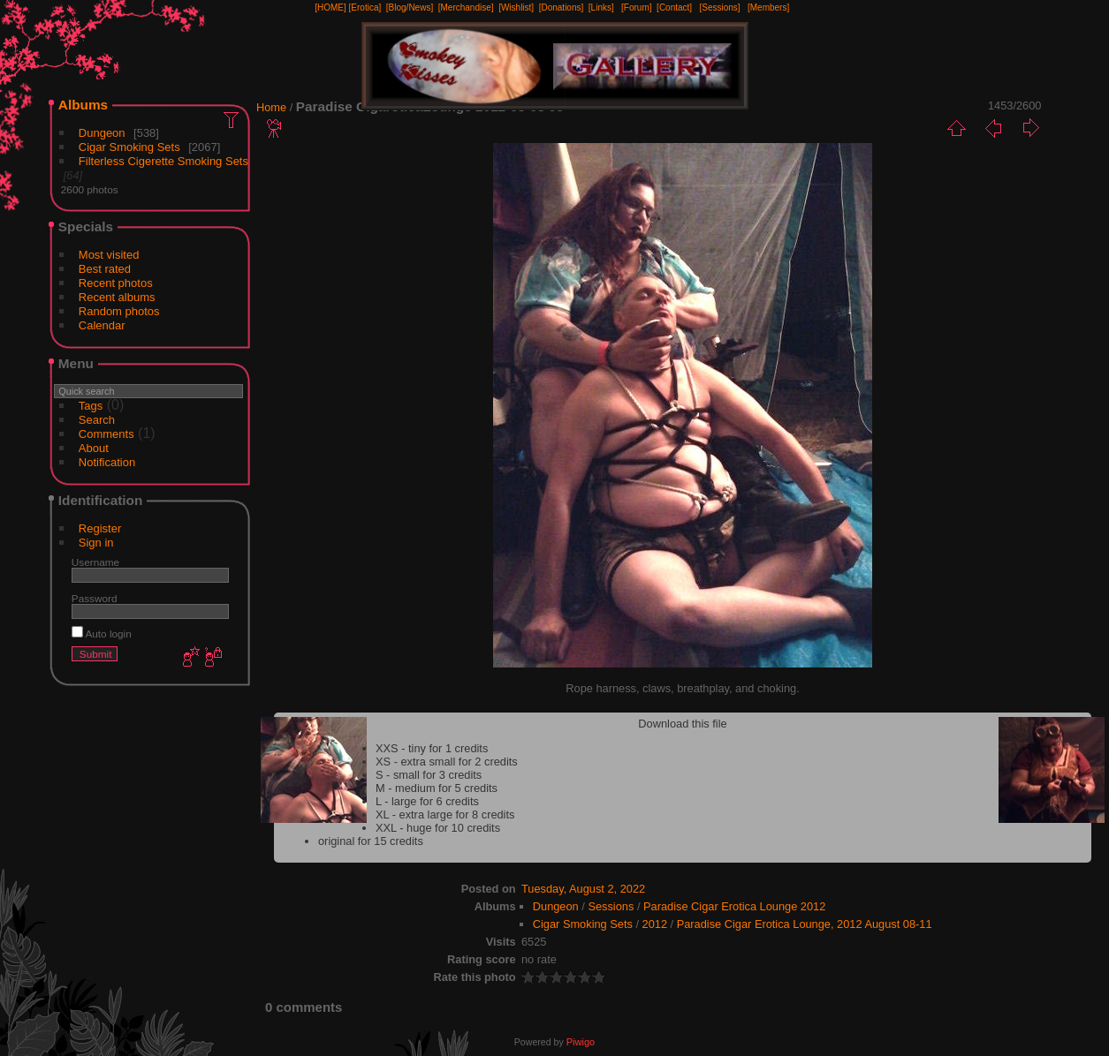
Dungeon (102, 133)
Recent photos (116, 283)
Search (97, 419)
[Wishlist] (516, 7)
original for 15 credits (370, 841)
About (94, 448)
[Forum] (636, 7)
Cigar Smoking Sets (129, 147)
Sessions (611, 906)
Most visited (109, 254)
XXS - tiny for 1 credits (432, 748)
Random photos (119, 311)
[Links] (601, 7)
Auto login (102, 633)
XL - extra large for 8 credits (445, 814)
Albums (83, 104)
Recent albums (117, 297)
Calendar (102, 325)
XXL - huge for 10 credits (438, 827)
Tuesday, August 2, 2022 (583, 888)
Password (95, 598)
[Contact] (674, 7)
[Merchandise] (466, 7)
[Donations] (561, 7)
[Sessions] (719, 7)
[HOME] (330, 7)
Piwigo (580, 1042)
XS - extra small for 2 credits (447, 761)
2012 (654, 924)
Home (271, 107)
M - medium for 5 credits (437, 788)
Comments (106, 434)
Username (95, 562)
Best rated (105, 268)
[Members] (768, 7)
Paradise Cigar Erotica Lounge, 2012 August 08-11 (804, 924)
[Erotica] (365, 7)
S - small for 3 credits (429, 774)
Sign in (96, 542)
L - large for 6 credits (427, 801)
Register (100, 528)
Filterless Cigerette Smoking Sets (163, 161)
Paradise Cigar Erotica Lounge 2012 (734, 906)
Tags (91, 405)
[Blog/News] (409, 7)
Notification (107, 462)
